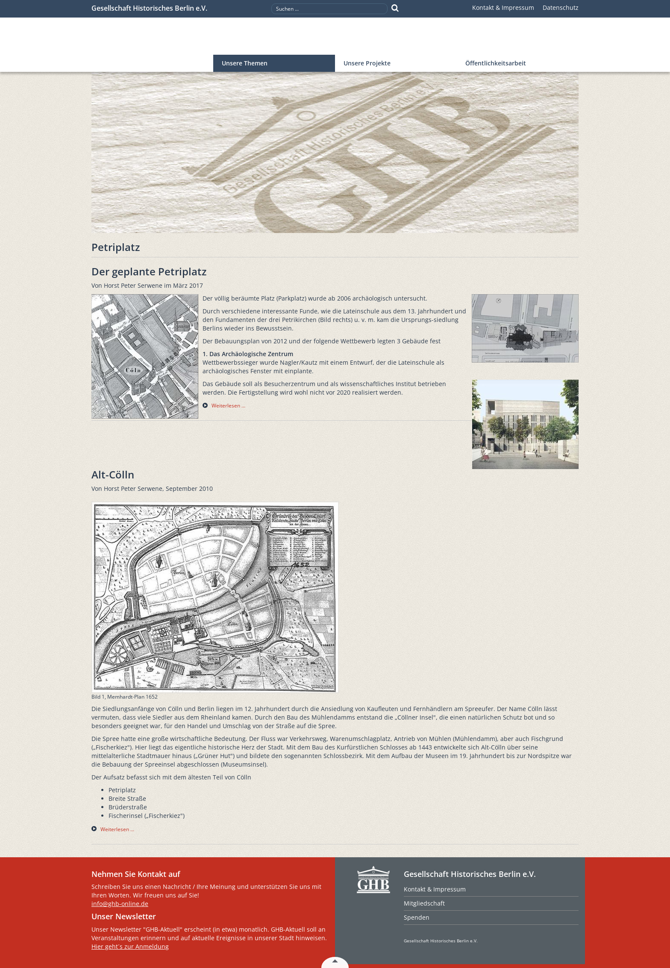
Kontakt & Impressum (503, 7)
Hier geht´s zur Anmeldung (130, 946)
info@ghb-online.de (119, 904)
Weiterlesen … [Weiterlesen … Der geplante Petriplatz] (228, 405)
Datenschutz (561, 7)
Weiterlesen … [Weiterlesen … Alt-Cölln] (117, 829)
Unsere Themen (244, 63)
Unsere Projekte (367, 63)
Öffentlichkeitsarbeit (495, 63)
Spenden (416, 917)
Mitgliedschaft (424, 903)
